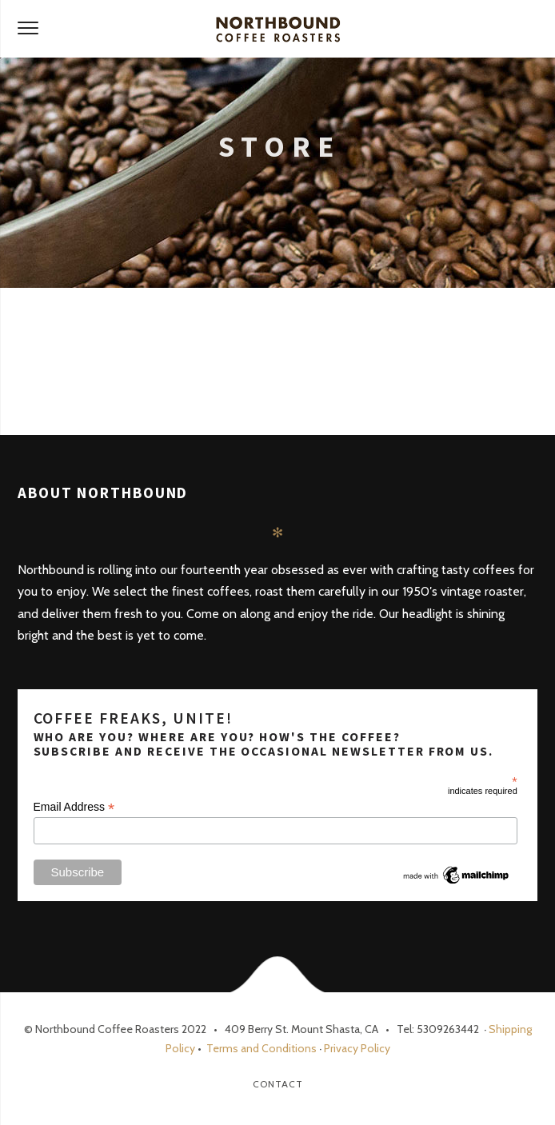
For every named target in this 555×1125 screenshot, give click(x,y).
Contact (278, 1084)
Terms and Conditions (260, 1048)
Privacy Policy (357, 1048)
